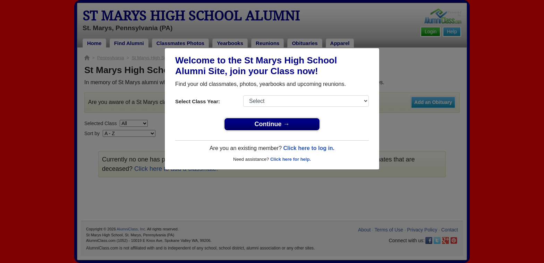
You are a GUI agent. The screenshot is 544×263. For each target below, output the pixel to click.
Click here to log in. (308, 148)
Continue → (272, 124)
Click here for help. (290, 159)
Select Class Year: (197, 101)
